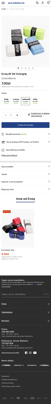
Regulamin (5, 376)
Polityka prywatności (9, 379)
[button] (18, 68)
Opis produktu (25, 166)
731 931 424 (7, 343)
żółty (35, 101)
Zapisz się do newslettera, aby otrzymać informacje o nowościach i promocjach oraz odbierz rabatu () (23, 284)
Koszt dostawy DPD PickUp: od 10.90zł (25, 142)
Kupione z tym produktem (25, 182)
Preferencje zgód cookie (11, 386)
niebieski (26, 101)
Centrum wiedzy (8, 383)
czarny (15, 101)
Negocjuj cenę (25, 189)
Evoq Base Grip (7, 250)
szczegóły (6, 286)
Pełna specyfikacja (9, 155)
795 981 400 (8, 331)
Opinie (25, 174)
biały (6, 101)
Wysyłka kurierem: (25, 134)
